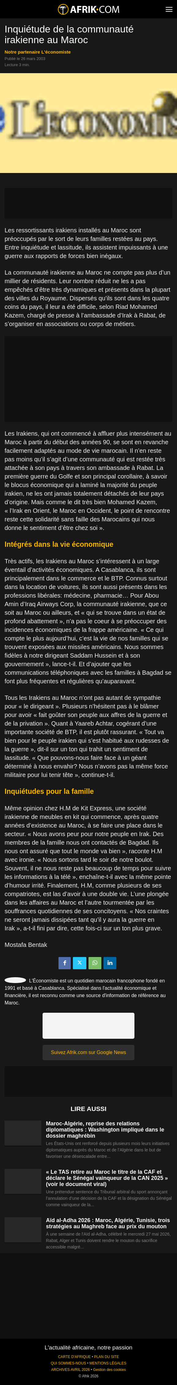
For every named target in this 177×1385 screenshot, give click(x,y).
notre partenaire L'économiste (38, 51)
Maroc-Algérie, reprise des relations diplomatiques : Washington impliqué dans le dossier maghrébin (105, 1129)
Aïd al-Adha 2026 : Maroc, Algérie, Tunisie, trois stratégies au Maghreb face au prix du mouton (108, 1223)
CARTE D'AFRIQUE (74, 1357)
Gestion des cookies (109, 1370)
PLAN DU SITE (106, 1357)
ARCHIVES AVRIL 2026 (70, 1370)
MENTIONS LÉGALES (107, 1363)
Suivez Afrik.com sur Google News (88, 1052)
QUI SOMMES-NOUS (68, 1363)
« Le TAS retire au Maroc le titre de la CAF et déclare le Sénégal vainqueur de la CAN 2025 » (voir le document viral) (107, 1178)
